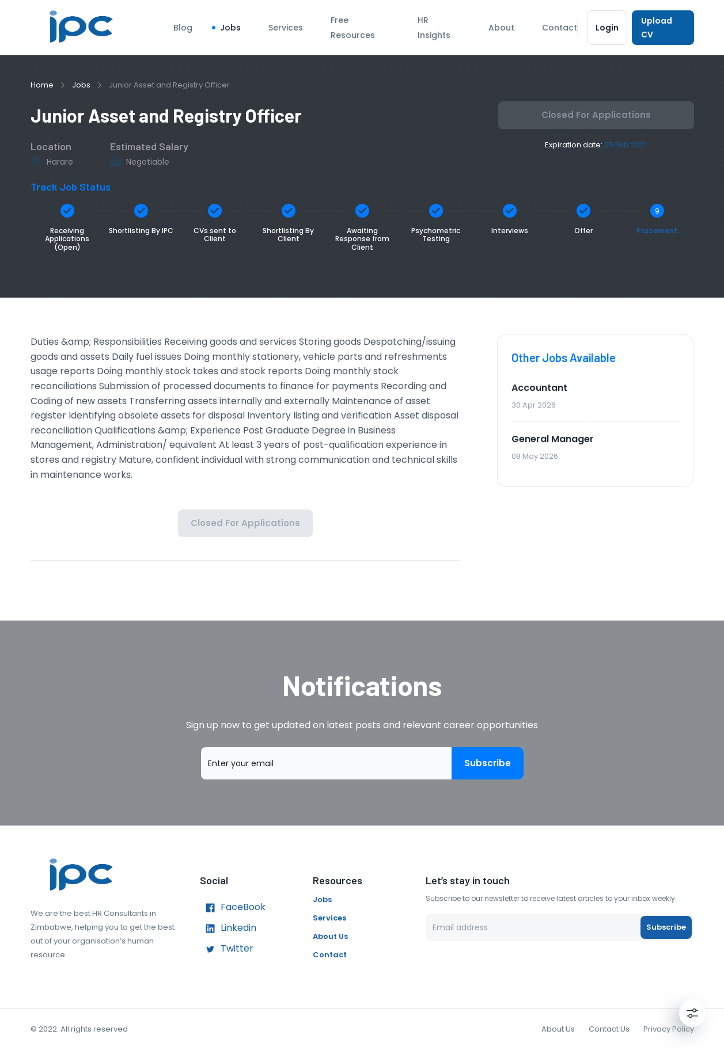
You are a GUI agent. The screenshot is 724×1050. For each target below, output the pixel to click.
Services (285, 27)
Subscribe (488, 763)
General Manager (552, 439)
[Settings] (692, 1013)
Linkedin (228, 928)
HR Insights (434, 27)
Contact (559, 27)
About (501, 27)
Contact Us (609, 1029)
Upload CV (662, 27)
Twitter (226, 949)
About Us (330, 936)
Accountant (539, 387)
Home (42, 84)
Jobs (230, 27)
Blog (182, 27)
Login (607, 27)
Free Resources (353, 27)
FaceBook (233, 907)
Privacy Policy (668, 1029)
